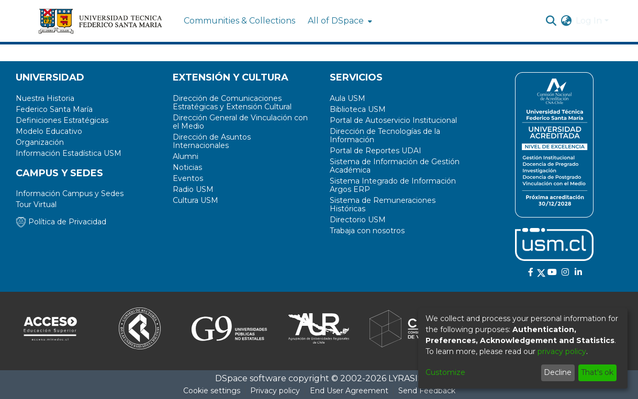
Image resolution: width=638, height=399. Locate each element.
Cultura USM (195, 200)
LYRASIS (405, 378)
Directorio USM (358, 219)
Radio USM (193, 189)
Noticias (187, 167)
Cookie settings (211, 390)
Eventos (188, 178)
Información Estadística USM (68, 153)
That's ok (597, 372)
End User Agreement (349, 390)
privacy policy (562, 351)
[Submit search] (550, 21)
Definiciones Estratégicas (62, 120)
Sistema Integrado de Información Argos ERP (393, 185)
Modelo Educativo (49, 131)
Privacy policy (275, 390)
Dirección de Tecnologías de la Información (385, 135)
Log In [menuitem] (589, 21)
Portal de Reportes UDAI (375, 150)
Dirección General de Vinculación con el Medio (240, 122)
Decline (558, 372)
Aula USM (347, 98)
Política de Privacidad (61, 221)
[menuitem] (339, 21)
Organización (40, 142)
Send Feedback (426, 390)
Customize (445, 372)
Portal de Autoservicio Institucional (393, 120)
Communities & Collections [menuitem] (239, 21)
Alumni (185, 156)
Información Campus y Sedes (70, 193)
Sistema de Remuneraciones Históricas (382, 204)
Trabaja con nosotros (367, 230)
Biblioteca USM (358, 109)
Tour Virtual (36, 204)
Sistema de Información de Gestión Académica (395, 166)
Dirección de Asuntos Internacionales (212, 141)
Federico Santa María (54, 109)
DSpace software (250, 378)
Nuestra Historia (45, 98)
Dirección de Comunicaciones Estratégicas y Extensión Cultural (232, 102)
